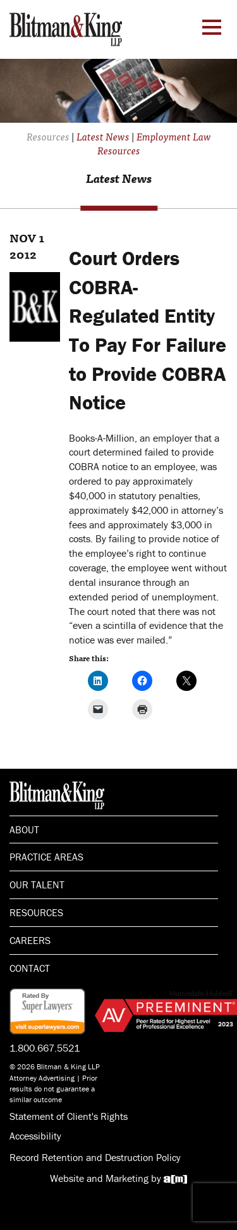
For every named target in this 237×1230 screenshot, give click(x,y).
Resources (36, 912)
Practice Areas (46, 856)
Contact (29, 968)
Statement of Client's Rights (68, 1116)
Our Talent (36, 884)
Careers (30, 940)
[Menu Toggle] (212, 27)
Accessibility (35, 1136)
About (24, 829)
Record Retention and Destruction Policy (95, 1157)
